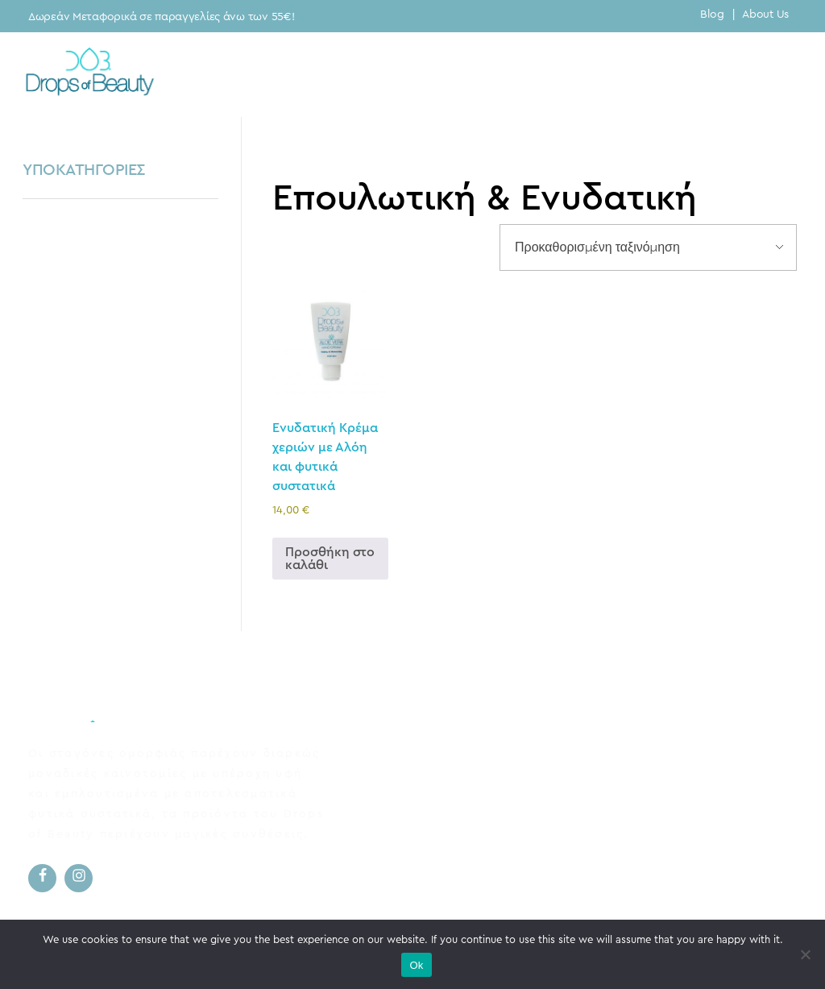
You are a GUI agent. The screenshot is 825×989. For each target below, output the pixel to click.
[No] (805, 954)
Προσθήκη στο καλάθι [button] (330, 558)
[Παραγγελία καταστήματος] (648, 247)
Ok (416, 965)
